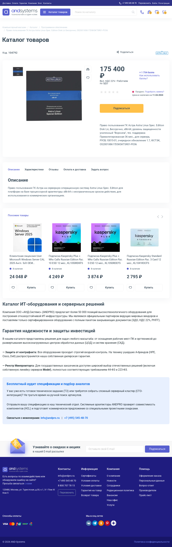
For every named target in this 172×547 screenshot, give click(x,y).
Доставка (7, 3)
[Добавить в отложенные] (87, 77)
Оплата (15, 3)
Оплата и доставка (74, 169)
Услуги (110, 505)
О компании (113, 475)
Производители (147, 490)
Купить (31, 287)
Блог (40, 3)
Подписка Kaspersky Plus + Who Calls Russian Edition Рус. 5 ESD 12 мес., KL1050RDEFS (105, 260)
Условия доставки (91, 485)
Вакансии (112, 495)
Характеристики (34, 169)
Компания (32, 3)
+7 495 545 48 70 (129, 3)
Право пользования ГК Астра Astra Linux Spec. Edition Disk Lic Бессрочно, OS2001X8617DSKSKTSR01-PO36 (57, 30)
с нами (28, 483)
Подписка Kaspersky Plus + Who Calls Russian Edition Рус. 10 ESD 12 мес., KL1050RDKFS (66, 260)
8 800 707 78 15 (66, 485)
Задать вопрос (100, 169)
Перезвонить (67, 492)
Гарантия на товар (91, 490)
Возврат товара (90, 495)
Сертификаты (88, 475)
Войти (154, 3)
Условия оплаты (90, 480)
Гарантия (23, 3)
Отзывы (53, 169)
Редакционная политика (120, 490)
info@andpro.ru (50, 417)
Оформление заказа (150, 475)
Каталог (34, 27)
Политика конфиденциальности (151, 541)
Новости (111, 480)
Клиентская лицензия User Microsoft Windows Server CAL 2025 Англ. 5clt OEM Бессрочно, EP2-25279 (27, 260)
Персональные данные (151, 480)
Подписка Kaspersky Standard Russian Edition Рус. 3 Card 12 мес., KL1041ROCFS (144, 260)
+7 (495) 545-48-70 (76, 417)
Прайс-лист (145, 495)
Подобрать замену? (154, 92)
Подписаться (121, 108)
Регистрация (163, 3)
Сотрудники (113, 485)
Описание (14, 169)
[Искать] (133, 12)
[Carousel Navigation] (160, 217)
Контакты (47, 3)
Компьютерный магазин (14, 27)
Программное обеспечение (54, 27)
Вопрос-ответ (146, 485)
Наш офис (112, 500)
